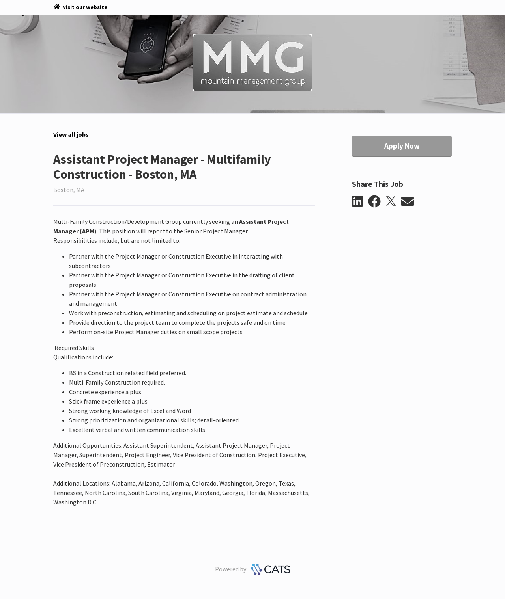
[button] (360, 201)
